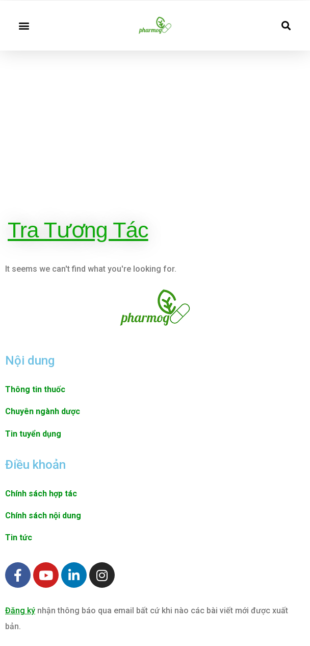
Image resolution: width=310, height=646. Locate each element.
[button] (23, 25)
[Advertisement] (155, 134)
